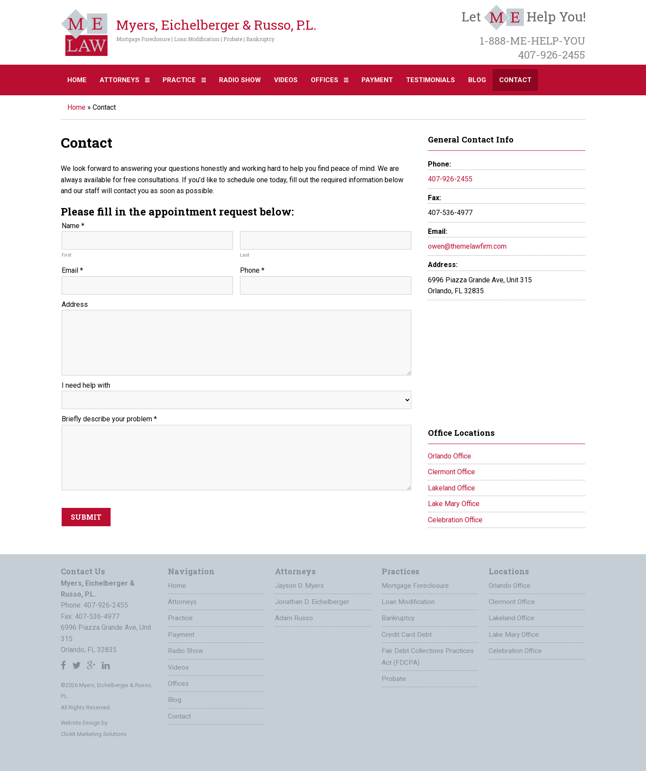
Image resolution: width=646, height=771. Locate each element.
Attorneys (119, 80)
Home (77, 80)
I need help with (86, 385)
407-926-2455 (450, 179)
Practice (179, 80)
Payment (377, 80)
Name (73, 226)
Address (75, 304)
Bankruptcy (398, 617)
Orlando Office (449, 456)
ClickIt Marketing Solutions (94, 734)
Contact (515, 80)
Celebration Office (455, 520)
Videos (286, 80)
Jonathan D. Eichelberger (312, 601)
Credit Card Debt (407, 633)
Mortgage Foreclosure (416, 585)
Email (72, 270)
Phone (252, 270)
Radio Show (240, 80)
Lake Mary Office (453, 504)
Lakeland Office (451, 488)
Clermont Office (451, 472)
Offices (324, 80)
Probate (394, 676)
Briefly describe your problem (109, 419)
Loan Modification (409, 601)
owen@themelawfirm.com (467, 246)
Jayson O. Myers (300, 585)
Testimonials (430, 80)
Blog (477, 80)
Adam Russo (294, 617)
